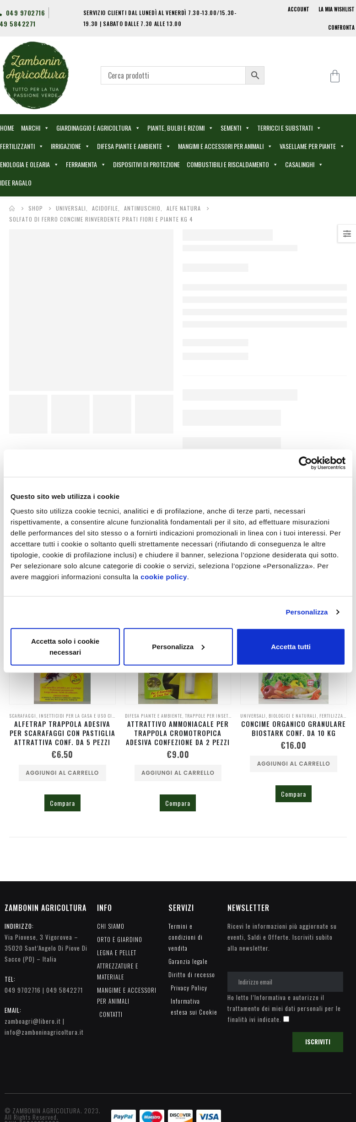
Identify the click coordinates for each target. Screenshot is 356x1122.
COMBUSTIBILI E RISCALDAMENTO (232, 164)
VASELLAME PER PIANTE (312, 146)
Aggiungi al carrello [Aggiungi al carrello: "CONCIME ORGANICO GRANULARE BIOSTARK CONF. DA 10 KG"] (293, 763)
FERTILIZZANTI (22, 146)
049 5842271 (64, 990)
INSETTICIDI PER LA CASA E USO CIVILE (80, 715)
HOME (7, 127)
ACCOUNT (298, 9)
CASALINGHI (304, 164)
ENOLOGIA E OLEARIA (29, 164)
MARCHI (35, 128)
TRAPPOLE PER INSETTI (208, 715)
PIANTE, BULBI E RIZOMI (180, 128)
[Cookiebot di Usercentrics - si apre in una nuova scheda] (305, 463)
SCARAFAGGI (22, 715)
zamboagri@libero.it (33, 1021)
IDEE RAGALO (16, 182)
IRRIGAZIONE (70, 146)
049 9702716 (23, 990)
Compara (62, 803)
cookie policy (163, 576)
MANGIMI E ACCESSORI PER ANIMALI (225, 146)
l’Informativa (268, 997)
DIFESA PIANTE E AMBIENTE (134, 146)
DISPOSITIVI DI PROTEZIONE (146, 164)
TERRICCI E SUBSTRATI (289, 128)
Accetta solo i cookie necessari (65, 646)
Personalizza (307, 612)
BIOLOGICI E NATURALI (293, 715)
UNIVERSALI (253, 715)
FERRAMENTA (86, 164)
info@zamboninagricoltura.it (44, 1032)
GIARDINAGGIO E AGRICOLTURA (98, 128)
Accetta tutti (291, 646)
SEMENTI (235, 128)
